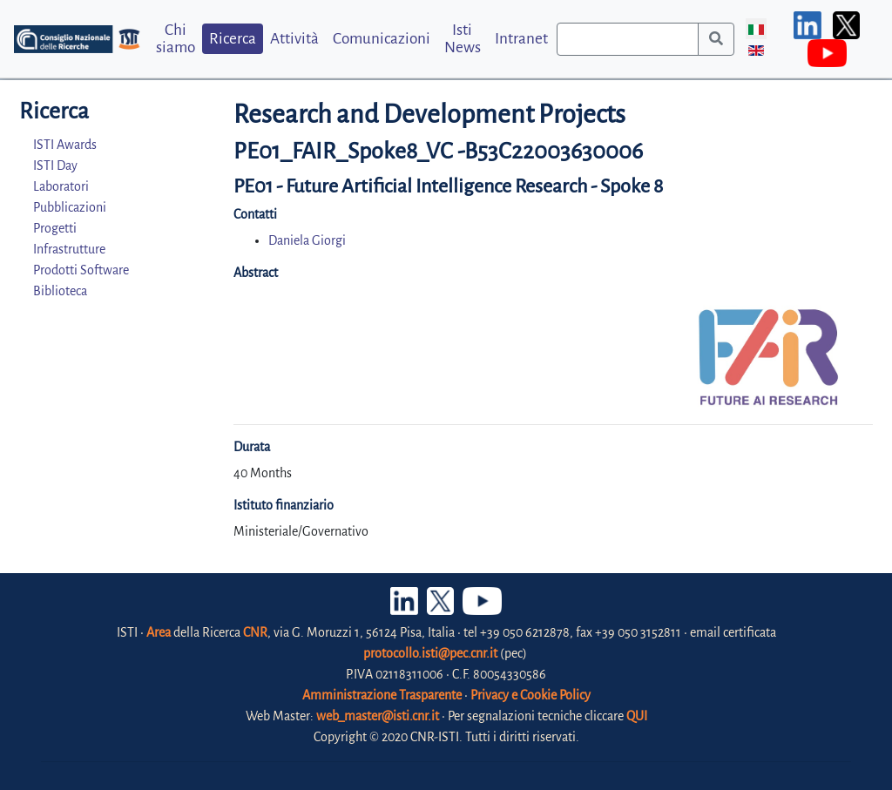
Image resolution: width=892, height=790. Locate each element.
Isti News (462, 38)
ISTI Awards (65, 145)
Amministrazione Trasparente (382, 695)
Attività (294, 38)
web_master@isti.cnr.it (377, 716)
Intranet (521, 38)
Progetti (55, 228)
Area (158, 632)
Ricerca (232, 38)
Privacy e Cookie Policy (530, 695)
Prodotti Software (81, 270)
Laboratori (61, 186)
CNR (255, 632)
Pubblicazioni (69, 207)
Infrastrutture (69, 249)
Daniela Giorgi (307, 240)
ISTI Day (55, 165)
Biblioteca (60, 291)
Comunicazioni (381, 38)
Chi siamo (175, 38)
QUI (636, 716)
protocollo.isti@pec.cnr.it (430, 653)
